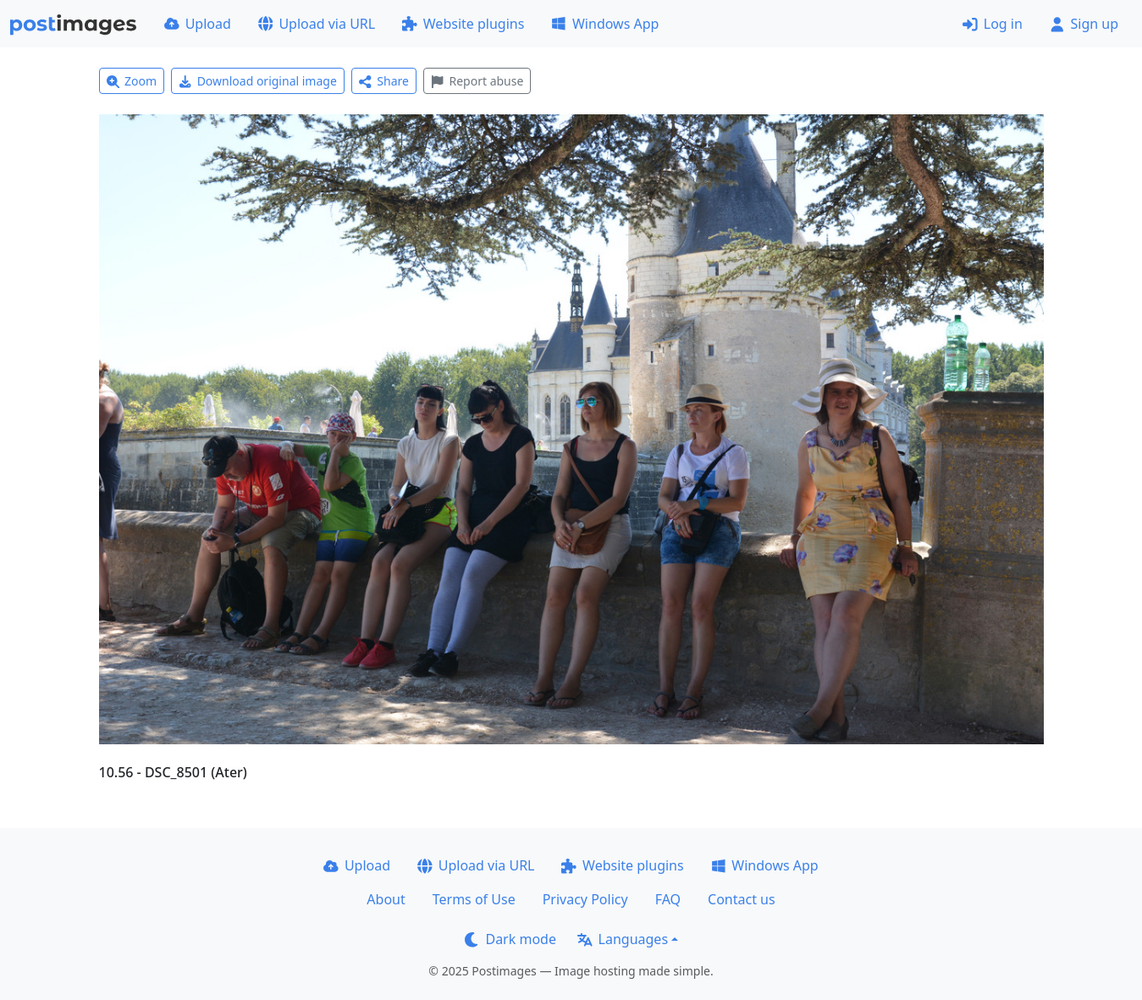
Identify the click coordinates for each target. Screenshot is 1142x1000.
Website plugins (463, 23)
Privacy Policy (585, 899)
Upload (197, 23)
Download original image (258, 81)
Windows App (605, 23)
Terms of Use (474, 899)
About (386, 899)
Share (384, 81)
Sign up (1084, 23)
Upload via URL (316, 23)
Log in (993, 23)
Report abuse (477, 81)
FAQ (668, 899)
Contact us (741, 899)
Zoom (132, 81)
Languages (622, 939)
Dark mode (510, 939)
